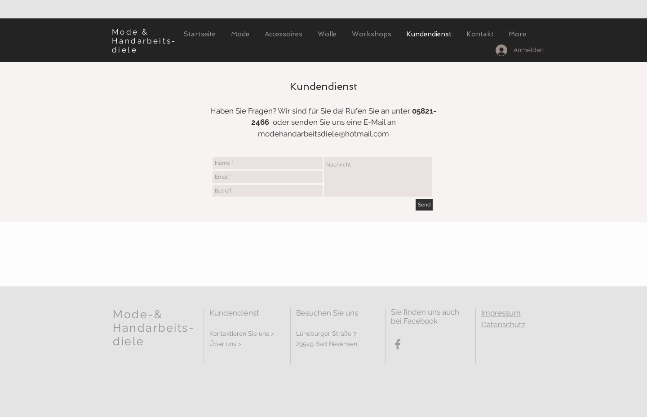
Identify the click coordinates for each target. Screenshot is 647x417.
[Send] (424, 205)
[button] (240, 34)
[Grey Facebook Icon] (397, 344)
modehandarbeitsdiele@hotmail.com (323, 133)
